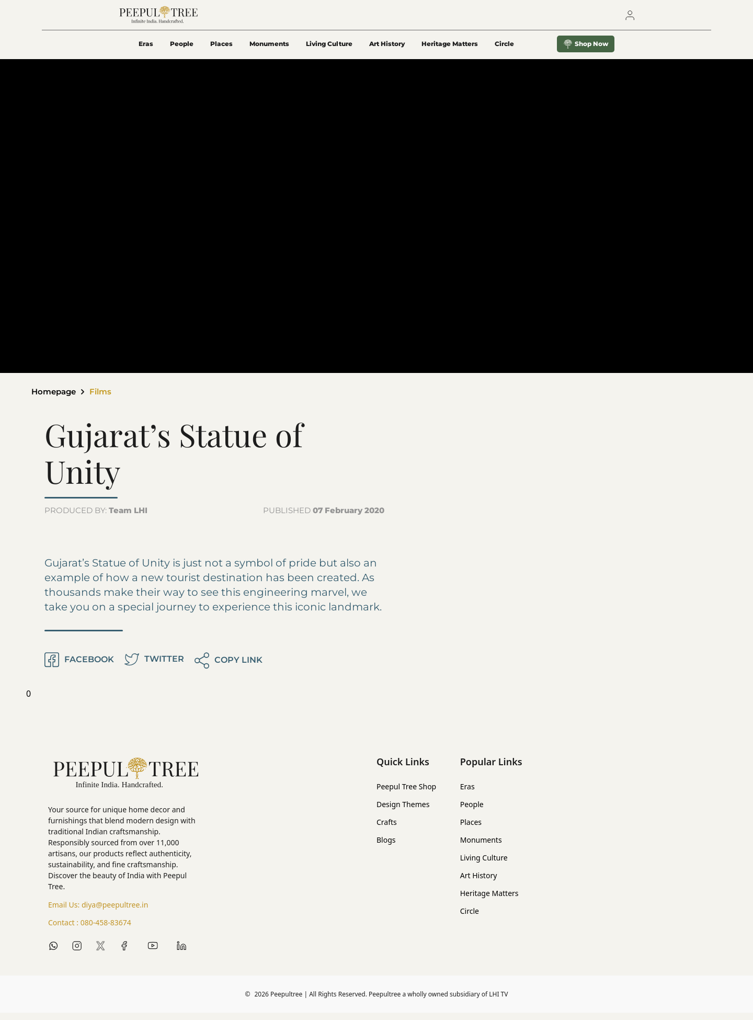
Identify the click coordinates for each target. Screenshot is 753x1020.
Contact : (89, 930)
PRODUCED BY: (95, 518)
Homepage (55, 399)
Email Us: (98, 912)
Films (105, 399)
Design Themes (402, 812)
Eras (146, 50)
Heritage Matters (449, 50)
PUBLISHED (323, 518)
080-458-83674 (106, 930)
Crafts (386, 829)
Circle (469, 918)
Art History (387, 50)
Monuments (269, 50)
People (181, 50)
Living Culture (329, 50)
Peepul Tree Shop (406, 794)
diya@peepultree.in (115, 912)
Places (221, 50)
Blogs (386, 847)
